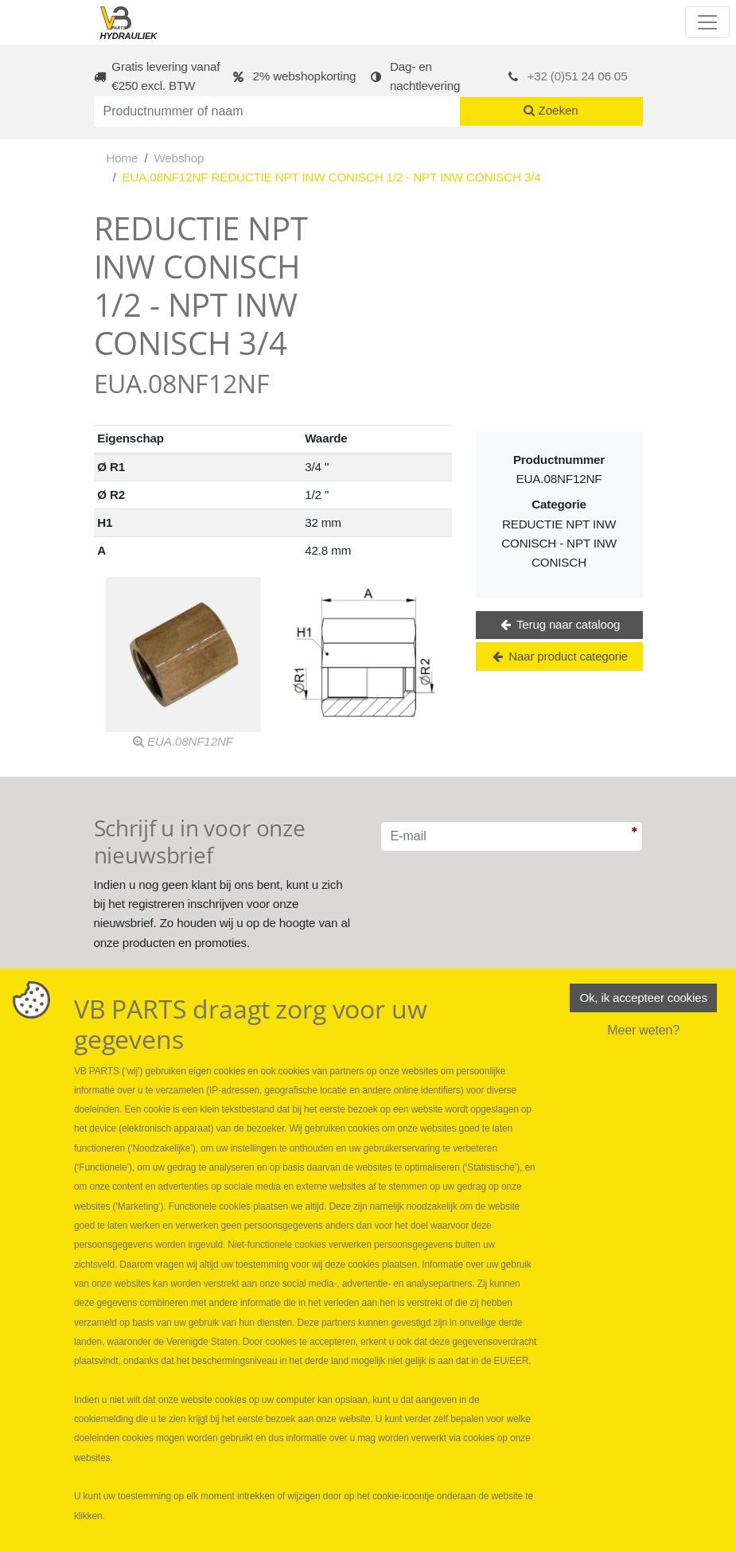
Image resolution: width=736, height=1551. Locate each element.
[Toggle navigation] (707, 22)
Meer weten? (643, 1032)
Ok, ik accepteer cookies (643, 999)
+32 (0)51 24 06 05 (578, 76)
